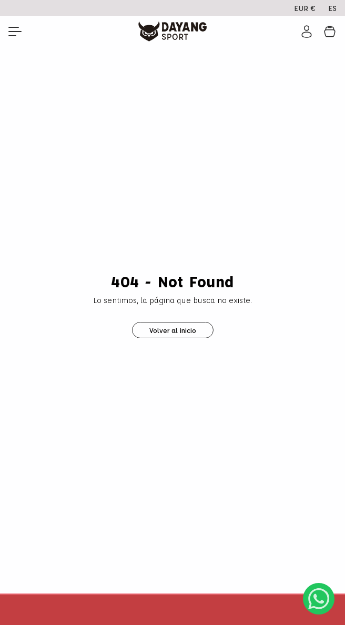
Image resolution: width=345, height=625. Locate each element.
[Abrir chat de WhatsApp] (318, 598)
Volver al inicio (172, 330)
